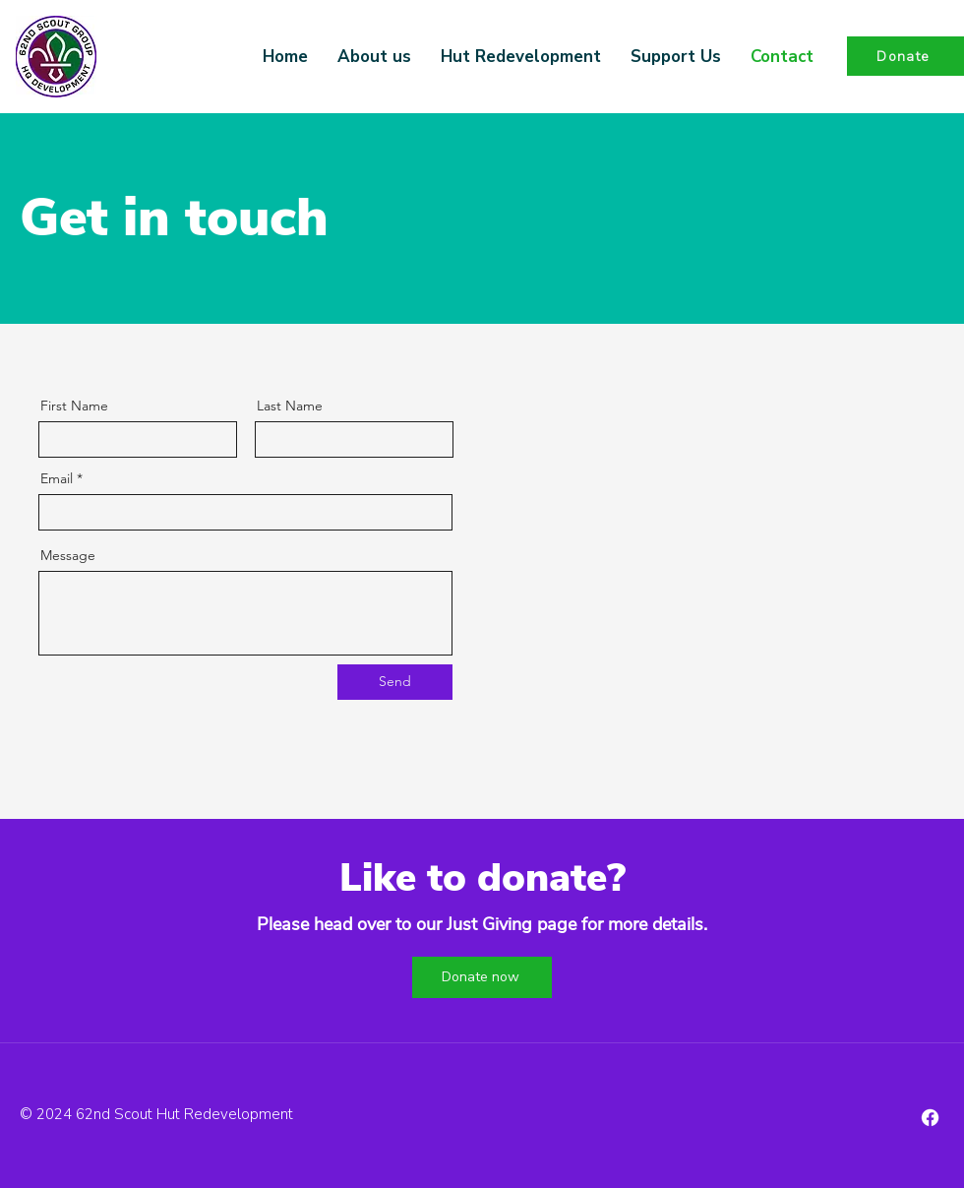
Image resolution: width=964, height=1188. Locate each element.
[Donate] (905, 56)
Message (67, 555)
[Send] (394, 682)
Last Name (290, 405)
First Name (74, 405)
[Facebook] (930, 1117)
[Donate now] (482, 977)
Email (56, 478)
